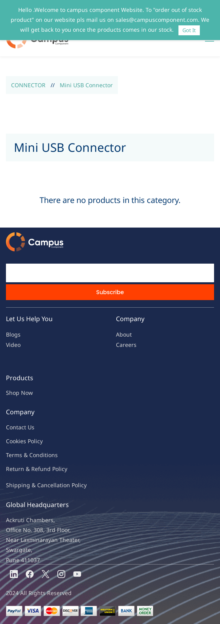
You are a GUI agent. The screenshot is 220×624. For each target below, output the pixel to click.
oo (12, 441)
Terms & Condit (26, 455)
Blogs (13, 334)
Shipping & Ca (25, 485)
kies (21, 441)
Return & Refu (25, 469)
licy (38, 441)
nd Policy (55, 469)
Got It (189, 30)
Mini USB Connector (86, 85)
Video (13, 344)
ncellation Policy (65, 485)
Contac (15, 427)
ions (52, 455)
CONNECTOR (28, 85)
